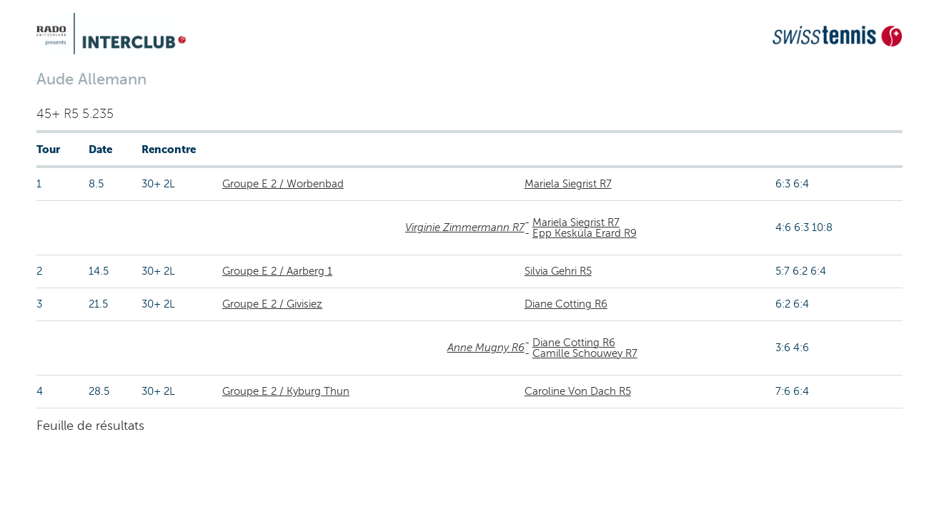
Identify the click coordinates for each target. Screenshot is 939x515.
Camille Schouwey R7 (584, 353)
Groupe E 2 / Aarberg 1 (277, 271)
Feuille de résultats (90, 425)
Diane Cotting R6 (566, 304)
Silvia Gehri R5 (558, 271)
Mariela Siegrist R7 (568, 184)
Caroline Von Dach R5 (578, 391)
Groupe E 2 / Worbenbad (283, 184)
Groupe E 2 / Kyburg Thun (285, 391)
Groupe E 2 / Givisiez (272, 304)
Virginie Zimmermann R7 (465, 227)
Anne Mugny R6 (486, 347)
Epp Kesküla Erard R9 (584, 233)
